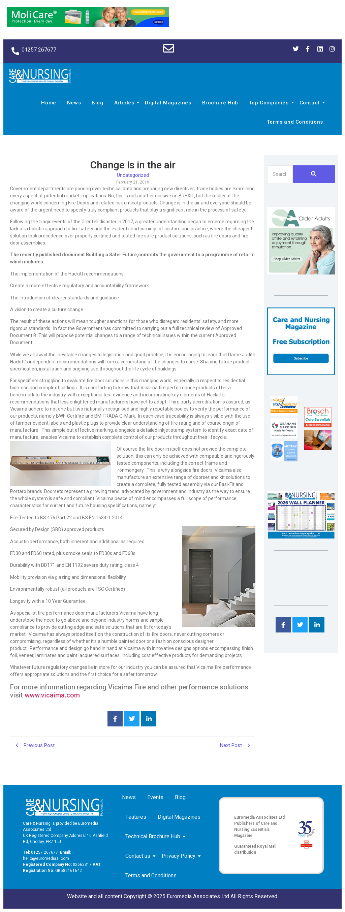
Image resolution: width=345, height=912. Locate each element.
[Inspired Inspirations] (317, 448)
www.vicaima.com (52, 695)
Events (155, 797)
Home (48, 103)
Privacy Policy (180, 856)
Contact (311, 103)
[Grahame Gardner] (284, 436)
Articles (125, 103)
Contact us (139, 856)
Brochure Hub (220, 103)
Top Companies (270, 103)
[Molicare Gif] (88, 25)
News (74, 103)
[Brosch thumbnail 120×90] (317, 425)
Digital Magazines (168, 103)
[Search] (280, 174)
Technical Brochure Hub (154, 836)
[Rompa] (301, 272)
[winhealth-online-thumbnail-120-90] (284, 414)
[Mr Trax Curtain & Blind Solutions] (284, 459)
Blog (97, 103)
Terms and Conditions (295, 122)
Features (135, 817)
